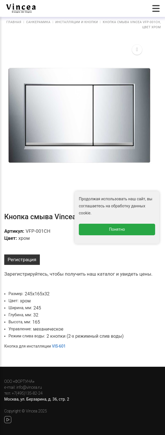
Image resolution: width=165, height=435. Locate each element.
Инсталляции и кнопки (76, 22)
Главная (13, 22)
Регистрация (22, 259)
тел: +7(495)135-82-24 (23, 393)
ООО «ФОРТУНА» (19, 381)
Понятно (117, 229)
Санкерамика (38, 22)
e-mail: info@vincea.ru (23, 387)
